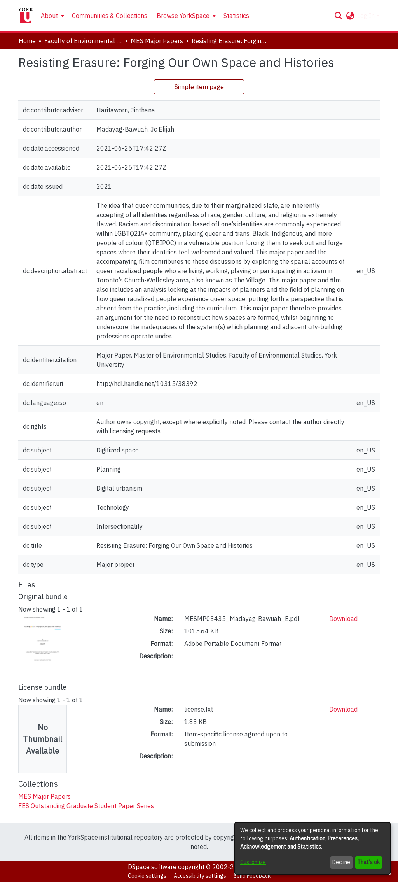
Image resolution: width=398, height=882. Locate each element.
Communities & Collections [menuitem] (109, 15)
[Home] (25, 15)
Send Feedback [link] (252, 875)
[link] (44, 796)
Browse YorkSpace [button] (183, 15)
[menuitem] (51, 15)
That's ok (368, 862)
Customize (253, 862)
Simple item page (199, 87)
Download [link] (343, 618)
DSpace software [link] (152, 867)
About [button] (49, 15)
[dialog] (312, 848)
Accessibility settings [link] (200, 875)
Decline (341, 862)
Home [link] (27, 41)
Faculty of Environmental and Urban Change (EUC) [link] (83, 41)
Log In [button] (366, 15)
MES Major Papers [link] (157, 41)
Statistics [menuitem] (236, 15)
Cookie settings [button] (147, 875)
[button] (338, 15)
